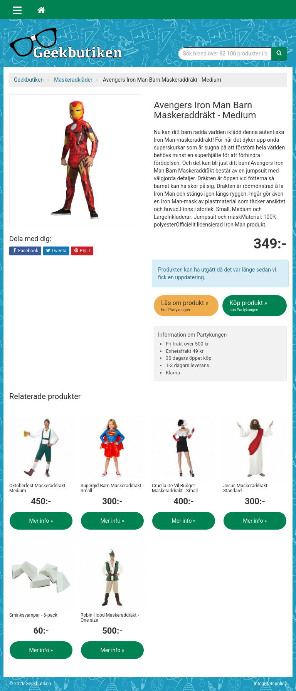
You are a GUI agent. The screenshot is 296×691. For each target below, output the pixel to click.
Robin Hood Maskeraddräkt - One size (110, 617)
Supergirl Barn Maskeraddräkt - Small (112, 488)
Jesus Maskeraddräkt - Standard (246, 488)
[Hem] (41, 9)
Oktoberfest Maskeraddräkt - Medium (38, 488)
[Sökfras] (225, 53)
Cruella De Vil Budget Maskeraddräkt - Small (175, 488)
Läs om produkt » (186, 305)
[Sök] (279, 53)
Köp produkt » (255, 305)
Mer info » (41, 521)
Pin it (82, 251)
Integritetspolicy (270, 683)
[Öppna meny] (17, 9)
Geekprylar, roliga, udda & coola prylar (67, 44)
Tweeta (56, 251)
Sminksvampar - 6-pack (33, 615)
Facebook (25, 251)
